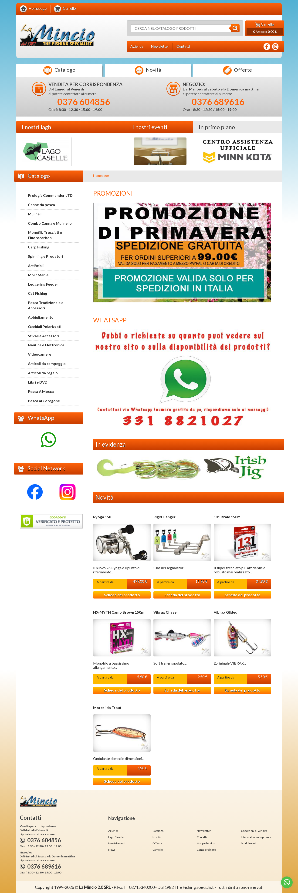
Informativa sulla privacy (256, 837)
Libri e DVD (37, 382)
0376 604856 (83, 101)
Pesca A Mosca (41, 391)
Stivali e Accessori (43, 336)
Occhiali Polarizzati (44, 326)
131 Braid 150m (227, 517)
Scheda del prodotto (122, 594)
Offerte (237, 70)
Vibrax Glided (225, 612)
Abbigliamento (41, 317)
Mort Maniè (38, 275)
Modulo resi (248, 843)
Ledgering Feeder (43, 284)
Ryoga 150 (102, 517)
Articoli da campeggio (47, 363)
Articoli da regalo (43, 373)
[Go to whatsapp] (287, 882)
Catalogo (59, 70)
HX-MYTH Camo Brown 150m (118, 612)
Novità (148, 70)
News (111, 849)
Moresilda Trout (107, 708)
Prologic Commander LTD (50, 195)
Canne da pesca (41, 204)
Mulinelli (35, 214)
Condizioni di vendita (254, 831)
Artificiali (36, 265)
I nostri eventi (116, 843)
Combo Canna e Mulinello (50, 223)
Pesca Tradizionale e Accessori (45, 305)
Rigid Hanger (164, 517)
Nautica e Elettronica (46, 345)
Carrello (157, 849)
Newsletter (204, 831)
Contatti (202, 837)
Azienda (113, 831)
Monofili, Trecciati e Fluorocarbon (45, 235)
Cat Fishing (37, 293)
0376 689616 (218, 101)
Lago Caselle (116, 837)
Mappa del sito (205, 843)
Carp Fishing (38, 247)
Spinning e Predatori (45, 256)
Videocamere (39, 354)
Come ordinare (206, 849)
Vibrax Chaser (165, 612)
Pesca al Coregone (44, 400)
